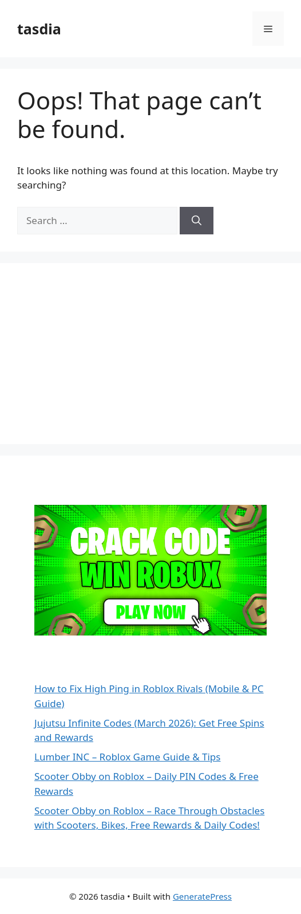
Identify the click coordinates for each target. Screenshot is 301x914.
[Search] (196, 220)
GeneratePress (202, 896)
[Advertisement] (103, 351)
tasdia (39, 28)
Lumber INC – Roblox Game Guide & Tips (127, 756)
